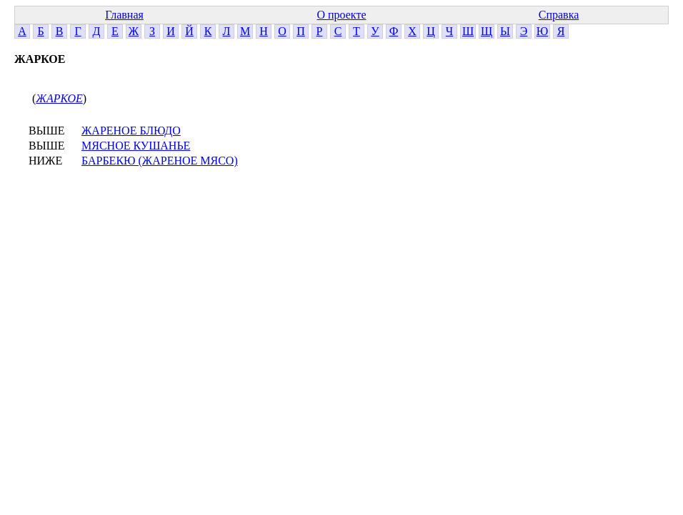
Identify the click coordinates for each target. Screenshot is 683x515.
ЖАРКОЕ (59, 98)
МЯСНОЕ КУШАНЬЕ (135, 145)
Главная (124, 15)
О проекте (341, 15)
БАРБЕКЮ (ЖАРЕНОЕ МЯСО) (159, 160)
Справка (559, 15)
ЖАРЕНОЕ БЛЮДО (131, 130)
